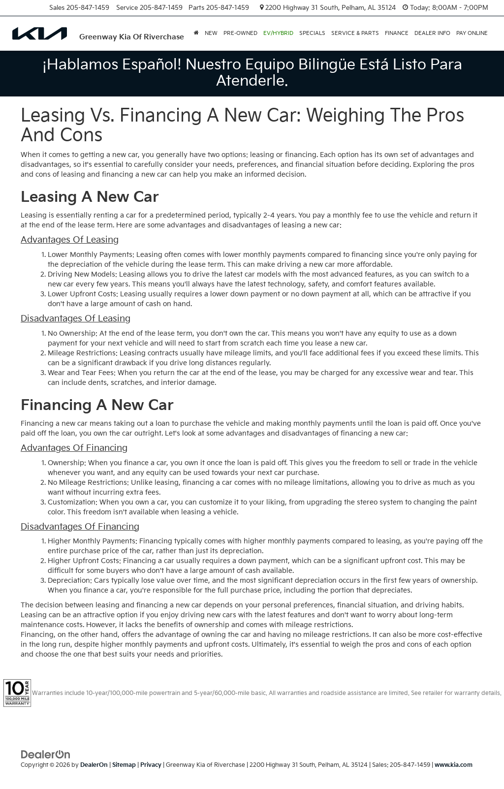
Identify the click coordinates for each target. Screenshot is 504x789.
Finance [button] (397, 33)
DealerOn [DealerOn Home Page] (94, 765)
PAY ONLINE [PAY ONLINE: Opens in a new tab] (472, 33)
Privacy (150, 765)
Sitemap (124, 765)
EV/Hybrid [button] (278, 33)
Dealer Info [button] (432, 33)
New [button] (211, 33)
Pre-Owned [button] (240, 33)
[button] (196, 33)
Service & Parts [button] (355, 33)
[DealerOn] (46, 754)
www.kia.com (453, 765)
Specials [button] (312, 33)
